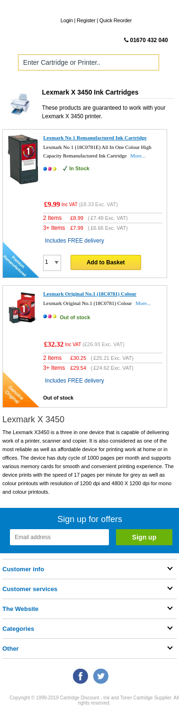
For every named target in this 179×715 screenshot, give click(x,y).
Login (67, 20)
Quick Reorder (115, 20)
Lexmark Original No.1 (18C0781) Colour (89, 293)
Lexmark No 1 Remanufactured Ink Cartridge (94, 137)
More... (137, 155)
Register (86, 20)
